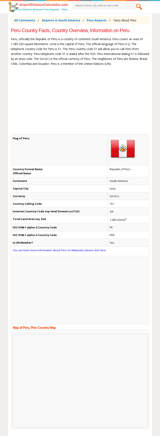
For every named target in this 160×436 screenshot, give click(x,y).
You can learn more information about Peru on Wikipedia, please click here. (59, 250)
